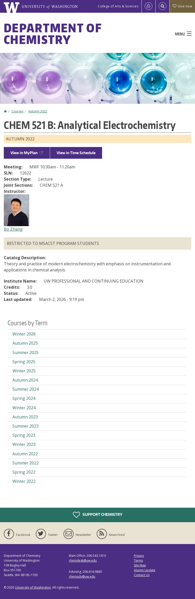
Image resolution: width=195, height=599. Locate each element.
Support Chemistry (97, 514)
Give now (182, 6)
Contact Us (142, 575)
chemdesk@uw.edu (83, 560)
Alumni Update (144, 570)
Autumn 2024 (25, 380)
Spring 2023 (23, 435)
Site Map (140, 565)
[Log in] (148, 6)
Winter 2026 (24, 334)
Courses (17, 111)
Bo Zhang (13, 229)
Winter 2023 (24, 444)
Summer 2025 (25, 352)
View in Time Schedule (76, 153)
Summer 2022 (25, 463)
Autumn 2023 (25, 417)
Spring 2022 (23, 472)
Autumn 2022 (37, 111)
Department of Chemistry (53, 33)
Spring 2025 (23, 361)
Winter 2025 (24, 371)
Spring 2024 (23, 398)
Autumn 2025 (25, 343)
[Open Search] (162, 6)
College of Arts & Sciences (118, 6)
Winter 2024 (24, 408)
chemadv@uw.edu (82, 576)
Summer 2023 (25, 426)
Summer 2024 (25, 389)
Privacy (139, 555)
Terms (138, 560)
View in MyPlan (26, 153)
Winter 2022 (24, 481)
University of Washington (33, 587)
